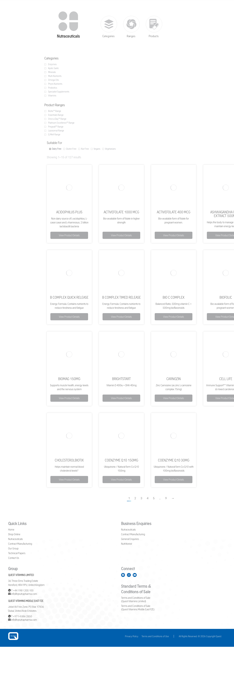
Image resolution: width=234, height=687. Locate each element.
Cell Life (225, 379)
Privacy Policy (131, 636)
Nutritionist (126, 543)
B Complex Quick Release (69, 297)
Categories (108, 36)
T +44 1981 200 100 (20, 590)
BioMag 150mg (69, 379)
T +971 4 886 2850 (20, 616)
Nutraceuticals (15, 539)
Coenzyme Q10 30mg (173, 460)
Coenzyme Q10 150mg (121, 460)
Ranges (131, 36)
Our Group (13, 548)
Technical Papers (16, 553)
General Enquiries (130, 539)
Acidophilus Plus (69, 212)
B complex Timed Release (121, 297)
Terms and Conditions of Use (155, 636)
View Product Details (69, 235)
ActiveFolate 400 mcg (173, 212)
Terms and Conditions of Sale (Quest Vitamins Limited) (135, 599)
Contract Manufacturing (20, 543)
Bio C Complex (173, 297)
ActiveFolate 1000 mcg (121, 212)
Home (11, 529)
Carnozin (173, 379)
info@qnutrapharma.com (22, 593)
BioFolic (226, 297)
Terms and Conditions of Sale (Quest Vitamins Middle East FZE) (138, 607)
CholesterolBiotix (69, 460)
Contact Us (13, 558)
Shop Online (14, 534)
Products (153, 36)
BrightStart (121, 379)
